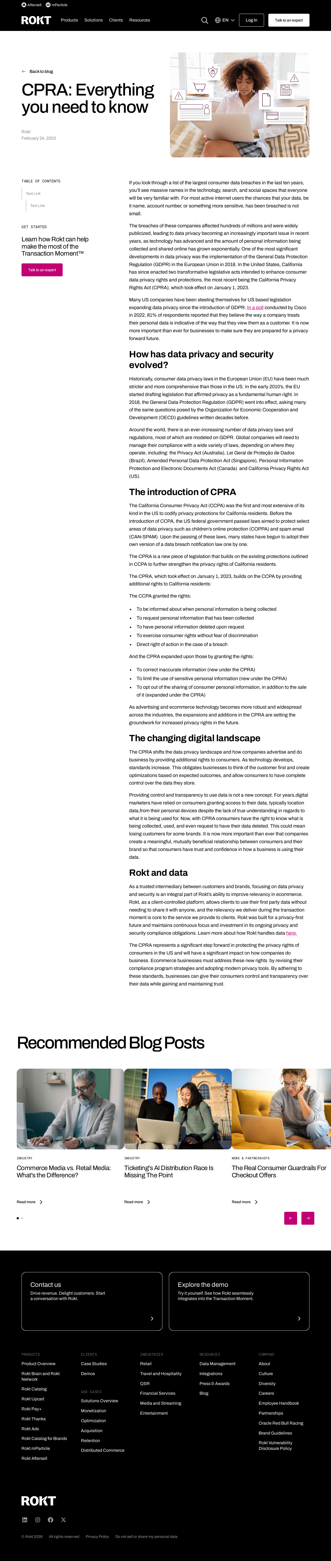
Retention (90, 1440)
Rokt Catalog (34, 1389)
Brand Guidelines (275, 1433)
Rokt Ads (30, 1428)
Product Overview (39, 1363)
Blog (204, 1393)
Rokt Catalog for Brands (44, 1438)
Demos (88, 1373)
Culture (266, 1373)
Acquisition (91, 1430)
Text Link (33, 194)
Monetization (93, 1410)
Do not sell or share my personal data (146, 1537)
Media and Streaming (160, 1403)
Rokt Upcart (33, 1399)
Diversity (267, 1383)
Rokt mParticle (36, 1448)
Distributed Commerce (102, 1450)
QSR (145, 1383)
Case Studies (94, 1363)
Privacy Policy (97, 1537)
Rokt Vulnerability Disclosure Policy (275, 1445)
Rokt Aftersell (34, 1458)
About (264, 1363)
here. (291, 933)
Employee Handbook (279, 1403)
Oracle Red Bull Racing (281, 1423)
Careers (266, 1393)
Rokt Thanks (34, 1419)
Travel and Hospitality (160, 1373)
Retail (146, 1363)
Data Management (218, 1363)
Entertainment (154, 1413)
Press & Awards (215, 1383)
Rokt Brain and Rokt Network (41, 1376)
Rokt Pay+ (32, 1409)
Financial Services (157, 1393)
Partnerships (271, 1413)
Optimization (93, 1420)
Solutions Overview (99, 1400)
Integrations (211, 1373)
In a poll (255, 307)
